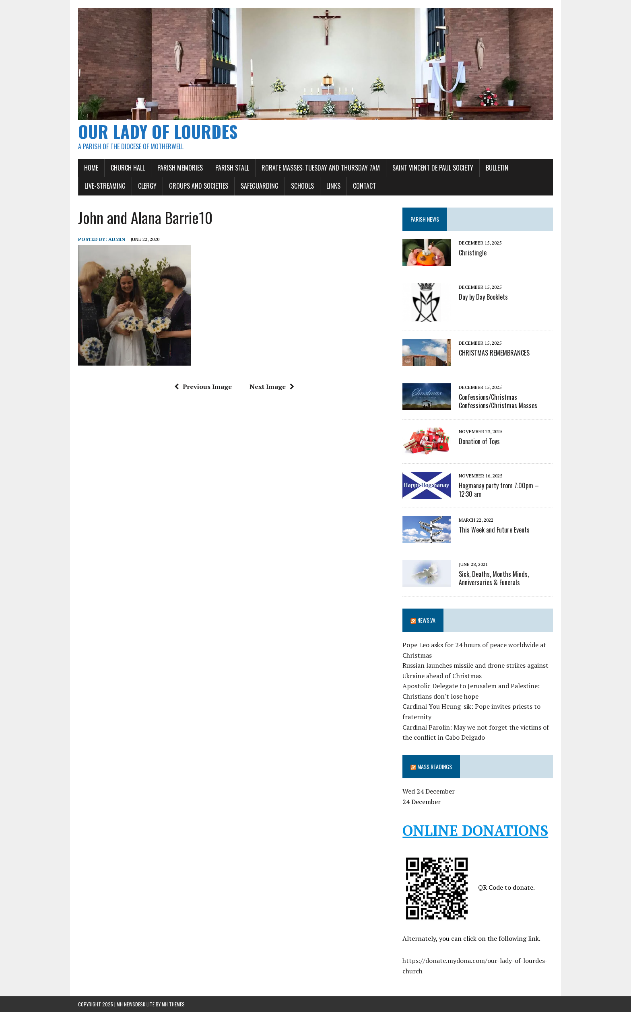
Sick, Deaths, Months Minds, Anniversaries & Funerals (494, 578)
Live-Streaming (105, 186)
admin (116, 239)
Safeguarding (259, 186)
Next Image (272, 386)
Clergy (147, 186)
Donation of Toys (479, 441)
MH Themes (173, 1004)
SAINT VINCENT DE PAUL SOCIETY (432, 168)
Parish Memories (180, 168)
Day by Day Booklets (483, 297)
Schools (302, 186)
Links (333, 186)
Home (91, 168)
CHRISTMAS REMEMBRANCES (494, 353)
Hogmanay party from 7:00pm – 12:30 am (499, 490)
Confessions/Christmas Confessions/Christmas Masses (498, 401)
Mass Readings (434, 766)
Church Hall (128, 168)
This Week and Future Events (494, 530)
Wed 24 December (428, 791)
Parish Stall (232, 168)
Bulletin (497, 168)
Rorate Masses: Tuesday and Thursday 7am (321, 168)
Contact (364, 186)
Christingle (473, 252)
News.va (426, 620)
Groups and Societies (198, 186)
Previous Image (203, 386)
